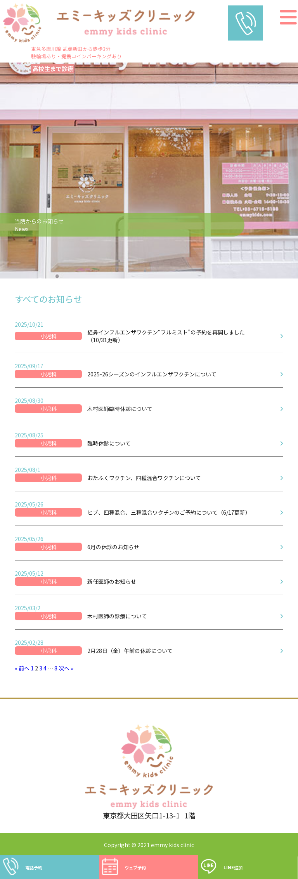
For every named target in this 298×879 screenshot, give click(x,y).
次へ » (66, 668)
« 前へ (22, 668)
